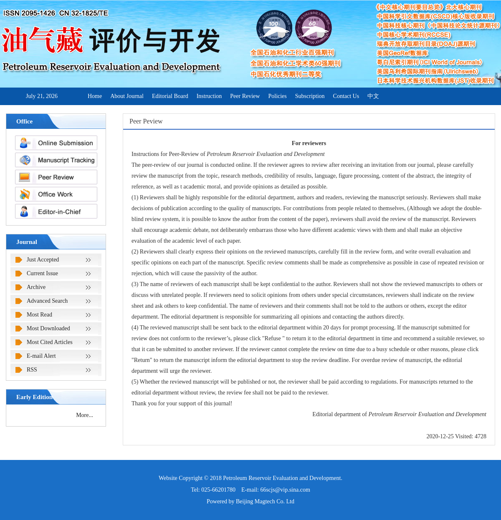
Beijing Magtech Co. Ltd (265, 501)
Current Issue (42, 273)
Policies (277, 96)
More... (84, 415)
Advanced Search (47, 301)
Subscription (310, 96)
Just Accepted (43, 259)
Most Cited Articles (50, 342)
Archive (36, 287)
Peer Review (245, 96)
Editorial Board (170, 96)
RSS (32, 370)
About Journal (127, 96)
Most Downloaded (48, 328)
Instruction (209, 96)
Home (95, 96)
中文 (373, 96)
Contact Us (346, 96)
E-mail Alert (41, 356)
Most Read (39, 314)
